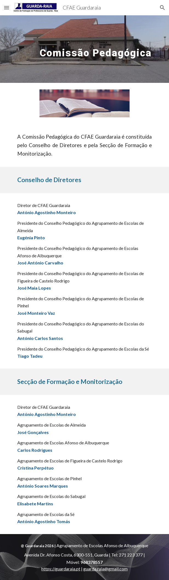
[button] (6, 7)
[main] (84, 49)
